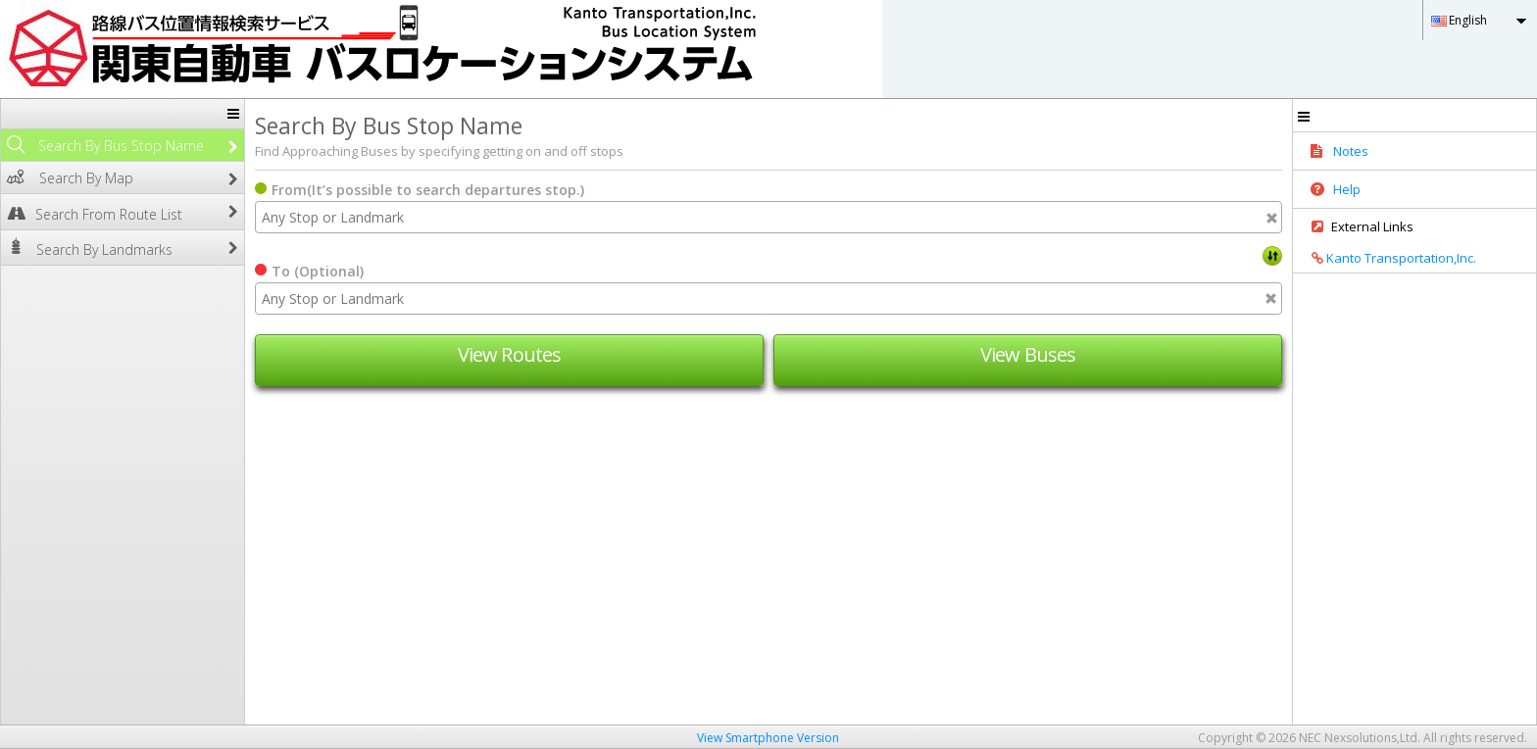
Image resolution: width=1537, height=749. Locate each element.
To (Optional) (318, 271)
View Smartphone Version (768, 737)
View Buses (1027, 354)
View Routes (509, 354)
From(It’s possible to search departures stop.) (428, 189)
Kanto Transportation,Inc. (1387, 258)
